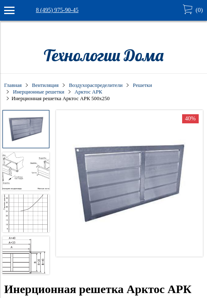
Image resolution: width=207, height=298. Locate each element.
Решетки (142, 85)
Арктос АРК (88, 92)
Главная (13, 85)
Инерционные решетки (38, 92)
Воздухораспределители (95, 85)
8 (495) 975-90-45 (57, 10)
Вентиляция (45, 85)
